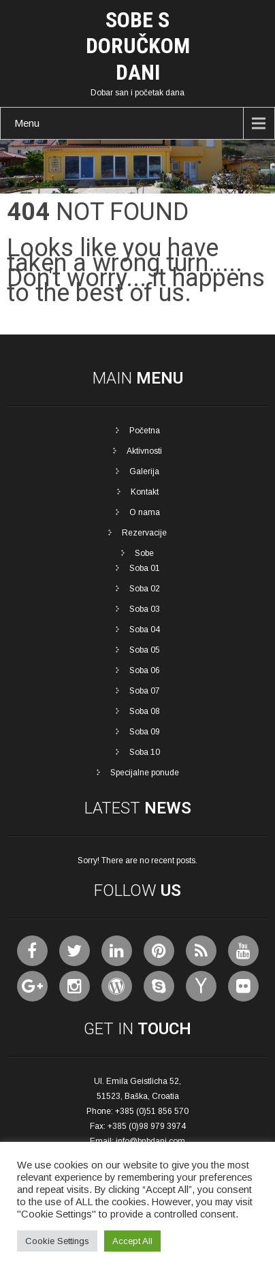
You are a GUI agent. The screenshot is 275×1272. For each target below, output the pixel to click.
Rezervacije (144, 533)
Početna (144, 430)
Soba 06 (144, 670)
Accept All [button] (132, 1241)
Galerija (144, 471)
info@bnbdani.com (150, 1141)
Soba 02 (144, 588)
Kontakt (145, 492)
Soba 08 (144, 711)
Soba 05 (144, 650)
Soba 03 (144, 609)
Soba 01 (144, 568)
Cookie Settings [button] (57, 1241)
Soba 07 (144, 691)
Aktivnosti (144, 451)
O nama (144, 512)
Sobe (144, 553)
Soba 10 (144, 752)
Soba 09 (144, 731)
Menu (26, 123)
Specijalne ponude (144, 772)
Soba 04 (144, 629)
